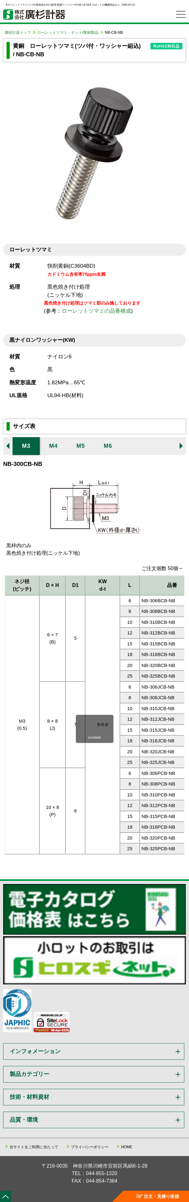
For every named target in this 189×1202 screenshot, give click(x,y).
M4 (53, 446)
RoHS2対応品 (166, 46)
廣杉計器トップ (18, 32)
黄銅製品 (90, 32)
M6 (108, 446)
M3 (26, 446)
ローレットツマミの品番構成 (96, 311)
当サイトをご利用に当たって (33, 1147)
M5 (80, 446)
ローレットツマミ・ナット (59, 32)
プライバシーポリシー (89, 1147)
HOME (126, 1147)
